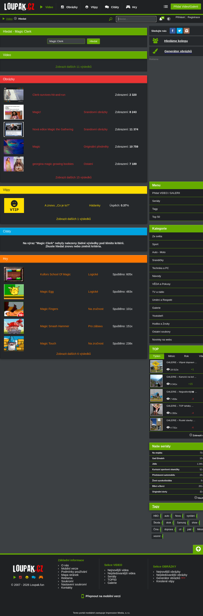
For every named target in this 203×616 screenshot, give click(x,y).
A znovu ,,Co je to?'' (57, 205)
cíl (181, 529)
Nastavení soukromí (74, 584)
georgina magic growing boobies (53, 163)
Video (46, 7)
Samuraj (182, 522)
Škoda (157, 522)
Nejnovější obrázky (168, 571)
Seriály (112, 576)
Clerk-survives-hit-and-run (49, 94)
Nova (178, 516)
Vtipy (91, 7)
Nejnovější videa (118, 570)
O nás (65, 565)
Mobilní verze (69, 568)
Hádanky (95, 205)
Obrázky (69, 7)
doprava (169, 529)
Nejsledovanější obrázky (171, 574)
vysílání (191, 516)
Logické (93, 274)
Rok (186, 356)
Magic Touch (48, 343)
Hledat (22, 18)
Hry (131, 7)
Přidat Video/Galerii (185, 6)
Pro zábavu (95, 326)
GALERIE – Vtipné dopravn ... (182, 362)
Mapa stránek (70, 574)
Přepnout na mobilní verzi (101, 596)
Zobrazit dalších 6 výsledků (73, 353)
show (195, 522)
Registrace (194, 17)
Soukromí (67, 581)
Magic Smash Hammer (54, 326)
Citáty (111, 7)
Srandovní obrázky (96, 112)
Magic (36, 146)
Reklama (67, 578)
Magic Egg (47, 291)
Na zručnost (95, 308)
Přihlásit (180, 17)
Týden (156, 356)
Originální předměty (96, 146)
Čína (156, 529)
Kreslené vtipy (165, 581)
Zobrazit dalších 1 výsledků (73, 218)
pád (190, 529)
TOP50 (111, 579)
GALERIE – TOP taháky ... (180, 406)
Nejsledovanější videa (121, 573)
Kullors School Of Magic (55, 274)
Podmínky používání (74, 571)
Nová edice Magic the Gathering (53, 129)
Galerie (112, 582)
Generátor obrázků (168, 578)
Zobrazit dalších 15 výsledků (74, 177)
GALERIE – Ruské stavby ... (181, 420)
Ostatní (88, 163)
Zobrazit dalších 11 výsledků (74, 66)
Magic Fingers (49, 308)
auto (168, 516)
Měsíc (171, 356)
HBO (156, 516)
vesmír (157, 536)
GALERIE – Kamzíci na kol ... (181, 377)
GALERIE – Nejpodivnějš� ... (182, 392)
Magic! (37, 112)
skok (169, 522)
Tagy (155, 506)
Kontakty (66, 587)
